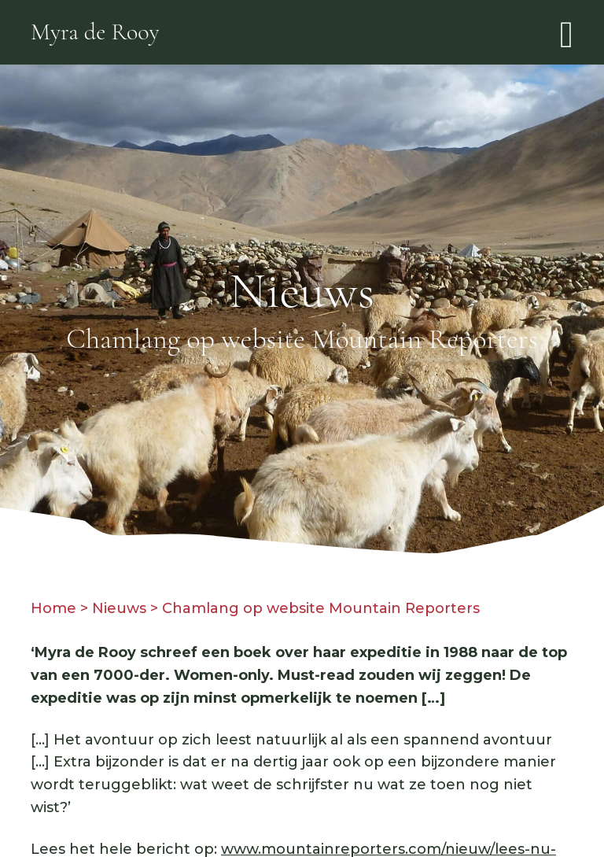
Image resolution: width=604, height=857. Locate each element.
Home (53, 608)
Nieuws (119, 608)
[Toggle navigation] (566, 32)
